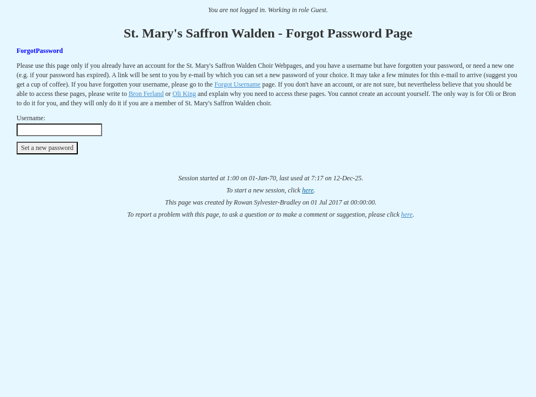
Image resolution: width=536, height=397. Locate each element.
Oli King (184, 94)
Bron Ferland (146, 94)
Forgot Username (237, 84)
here (308, 190)
